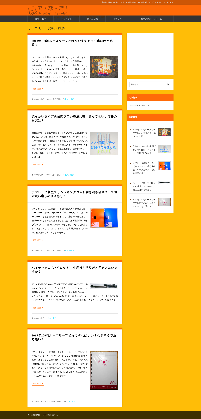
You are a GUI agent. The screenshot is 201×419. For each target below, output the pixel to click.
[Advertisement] (150, 53)
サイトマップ (160, 2)
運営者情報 (132, 2)
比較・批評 (40, 19)
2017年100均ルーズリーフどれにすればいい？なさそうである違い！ (152, 203)
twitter (171, 2)
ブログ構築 (66, 19)
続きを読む (37, 89)
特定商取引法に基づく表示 (114, 2)
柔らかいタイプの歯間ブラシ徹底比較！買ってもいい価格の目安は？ (152, 149)
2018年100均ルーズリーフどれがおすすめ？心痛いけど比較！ (152, 133)
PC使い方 (117, 19)
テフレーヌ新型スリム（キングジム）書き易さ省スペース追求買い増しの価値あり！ (152, 167)
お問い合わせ (146, 2)
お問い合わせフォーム (151, 19)
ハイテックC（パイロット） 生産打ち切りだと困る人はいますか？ (152, 186)
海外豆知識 (92, 19)
